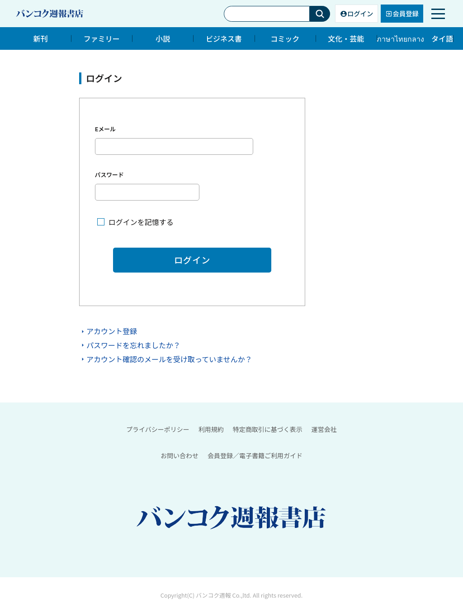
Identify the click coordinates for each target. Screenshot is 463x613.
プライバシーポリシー (157, 429)
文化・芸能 (346, 38)
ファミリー (102, 38)
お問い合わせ (179, 455)
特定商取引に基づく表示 (267, 429)
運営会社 (324, 429)
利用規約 (211, 429)
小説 (163, 38)
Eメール (105, 129)
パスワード (109, 174)
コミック (284, 38)
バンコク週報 (213, 595)
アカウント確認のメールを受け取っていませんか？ (169, 359)
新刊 (40, 38)
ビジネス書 (224, 38)
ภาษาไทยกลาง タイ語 (415, 38)
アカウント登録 (111, 331)
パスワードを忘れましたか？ (133, 345)
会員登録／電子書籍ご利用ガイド (255, 455)
